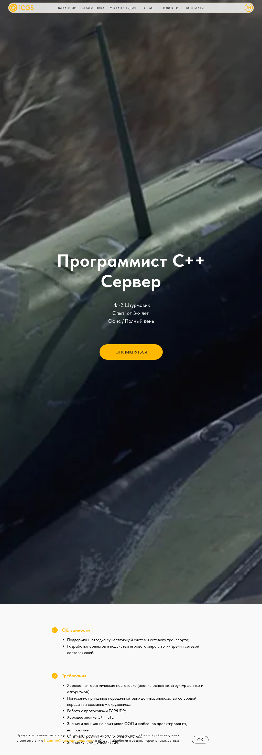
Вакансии (67, 8)
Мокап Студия (123, 8)
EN (248, 8)
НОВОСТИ (170, 8)
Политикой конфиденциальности (69, 740)
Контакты (195, 8)
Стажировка (93, 8)
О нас (148, 8)
